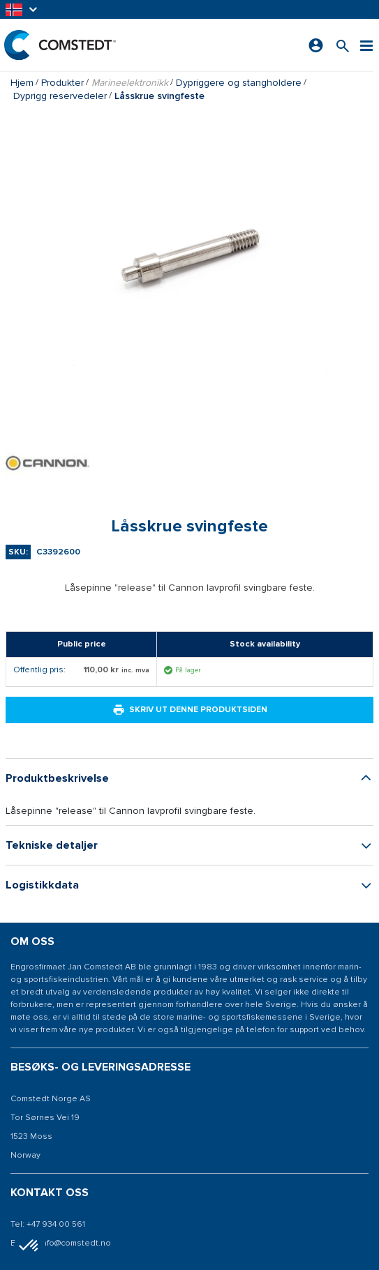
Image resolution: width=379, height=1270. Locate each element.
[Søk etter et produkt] (343, 45)
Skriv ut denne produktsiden (189, 710)
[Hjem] (59, 45)
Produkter (62, 83)
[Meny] (367, 45)
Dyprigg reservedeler (60, 96)
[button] (22, 9)
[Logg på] (316, 45)
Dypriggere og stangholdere (239, 83)
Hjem (22, 83)
